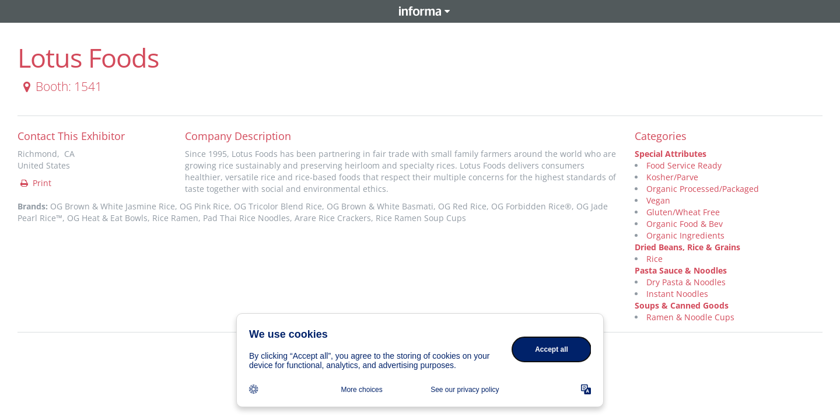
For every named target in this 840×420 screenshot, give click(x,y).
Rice (654, 258)
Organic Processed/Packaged (702, 188)
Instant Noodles (677, 293)
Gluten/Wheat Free (683, 212)
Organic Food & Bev (684, 223)
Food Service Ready (684, 165)
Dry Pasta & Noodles (686, 282)
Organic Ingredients (685, 235)
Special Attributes (670, 153)
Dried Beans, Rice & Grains (687, 247)
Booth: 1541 (60, 86)
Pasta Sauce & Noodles (681, 270)
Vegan (658, 200)
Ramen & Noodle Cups (690, 317)
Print (35, 182)
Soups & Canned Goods (682, 305)
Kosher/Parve (672, 177)
